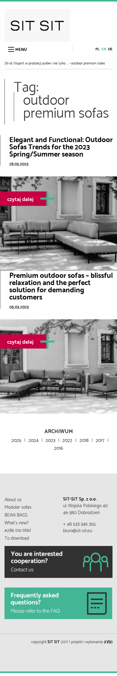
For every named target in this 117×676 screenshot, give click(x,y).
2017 (100, 440)
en (103, 48)
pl (97, 48)
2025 (16, 440)
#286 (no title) (17, 530)
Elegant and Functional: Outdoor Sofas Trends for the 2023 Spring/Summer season (61, 146)
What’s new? (16, 522)
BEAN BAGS (16, 514)
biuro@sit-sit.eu (77, 530)
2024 (33, 440)
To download (16, 537)
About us (13, 499)
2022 (67, 440)
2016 (58, 447)
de (110, 48)
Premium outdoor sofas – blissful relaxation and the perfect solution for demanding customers (61, 285)
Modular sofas (18, 506)
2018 (84, 440)
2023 (50, 440)
